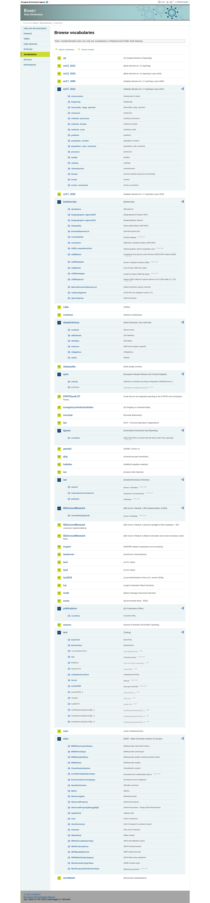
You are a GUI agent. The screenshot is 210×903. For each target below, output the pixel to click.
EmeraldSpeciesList (80, 231)
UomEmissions (78, 824)
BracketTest (76, 645)
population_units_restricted (83, 146)
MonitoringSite (78, 796)
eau (73, 657)
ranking (74, 163)
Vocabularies (30, 54)
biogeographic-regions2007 (83, 215)
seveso (67, 625)
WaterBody (76, 835)
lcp (65, 585)
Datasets (28, 33)
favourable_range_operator (83, 107)
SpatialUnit (76, 813)
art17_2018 (69, 194)
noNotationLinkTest (80, 675)
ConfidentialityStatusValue (83, 774)
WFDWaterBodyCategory (82, 857)
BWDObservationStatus (82, 746)
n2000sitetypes (78, 273)
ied (65, 480)
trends (74, 179)
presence (75, 152)
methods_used (78, 129)
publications (70, 608)
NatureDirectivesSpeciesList (84, 287)
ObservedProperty (79, 802)
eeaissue (75, 346)
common (68, 315)
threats (74, 174)
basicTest (75, 640)
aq (64, 58)
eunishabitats (77, 237)
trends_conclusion (79, 185)
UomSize (75, 830)
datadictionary (71, 322)
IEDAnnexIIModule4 (74, 536)
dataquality (76, 226)
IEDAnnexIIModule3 (74, 525)
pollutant (75, 499)
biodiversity (70, 202)
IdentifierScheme (79, 785)
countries (75, 438)
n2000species (77, 279)
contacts (75, 330)
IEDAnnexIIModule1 (74, 508)
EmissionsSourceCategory (83, 780)
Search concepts (87, 49)
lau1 (65, 562)
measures (75, 113)
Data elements (30, 44)
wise (65, 738)
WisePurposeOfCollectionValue (85, 869)
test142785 (76, 686)
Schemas (28, 49)
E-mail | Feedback (32, 894)
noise (66, 601)
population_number (80, 141)
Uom (73, 819)
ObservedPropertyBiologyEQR (85, 807)
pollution (75, 135)
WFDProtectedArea (80, 846)
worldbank (69, 878)
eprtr (66, 374)
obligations (76, 352)
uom (65, 731)
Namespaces (30, 65)
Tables (27, 38)
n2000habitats (77, 262)
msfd (66, 593)
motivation (76, 243)
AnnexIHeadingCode (80, 515)
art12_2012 (69, 66)
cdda (66, 307)
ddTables (75, 341)
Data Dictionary (45, 23)
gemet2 (67, 449)
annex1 (74, 487)
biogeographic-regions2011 (83, 220)
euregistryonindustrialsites (78, 407)
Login (163, 2)
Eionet (35, 23)
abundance (76, 209)
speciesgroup (77, 298)
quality (74, 157)
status (74, 358)
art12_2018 (69, 73)
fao (65, 423)
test (65, 632)
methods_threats (79, 124)
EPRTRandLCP (71, 396)
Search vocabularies (66, 49)
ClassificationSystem (80, 768)
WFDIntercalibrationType (82, 841)
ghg (65, 456)
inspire (67, 546)
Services (28, 59)
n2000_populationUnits (81, 248)
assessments (77, 96)
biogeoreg (75, 102)
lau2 (65, 570)
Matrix (74, 791)
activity (74, 381)
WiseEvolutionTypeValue (82, 863)
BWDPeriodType (78, 752)
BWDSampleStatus (79, 757)
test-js (74, 680)
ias (65, 472)
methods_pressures (80, 118)
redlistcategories (78, 293)
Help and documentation (35, 28)
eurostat (68, 415)
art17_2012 (69, 89)
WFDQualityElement (80, 852)
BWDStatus (76, 763)
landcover (68, 554)
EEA (35, 2)
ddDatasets (76, 335)
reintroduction (77, 168)
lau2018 (67, 577)
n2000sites (76, 268)
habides (67, 464)
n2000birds (76, 254)
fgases (67, 430)
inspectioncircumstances (82, 493)
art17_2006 (69, 81)
